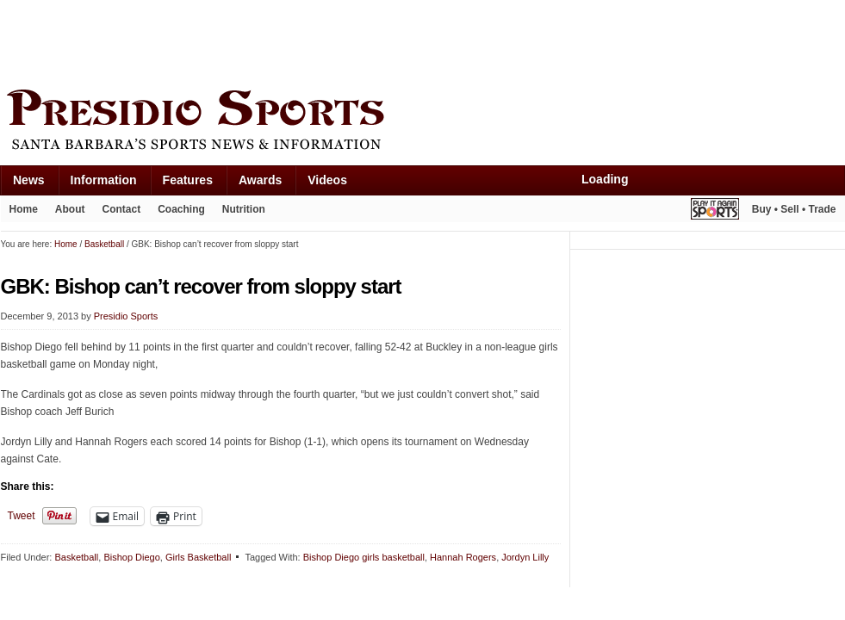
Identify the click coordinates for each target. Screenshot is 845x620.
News (29, 180)
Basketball (76, 557)
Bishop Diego (131, 557)
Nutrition (243, 209)
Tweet (21, 516)
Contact (122, 209)
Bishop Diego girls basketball (364, 557)
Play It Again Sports (715, 211)
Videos (327, 180)
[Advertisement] (314, 40)
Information (104, 180)
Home (23, 209)
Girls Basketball (198, 557)
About (70, 209)
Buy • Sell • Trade (794, 209)
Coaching (181, 209)
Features (188, 180)
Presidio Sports (423, 122)
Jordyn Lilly (525, 557)
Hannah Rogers (463, 557)
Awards (260, 180)
